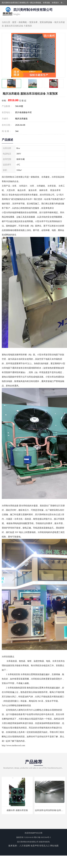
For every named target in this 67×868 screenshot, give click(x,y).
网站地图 (54, 845)
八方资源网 (24, 845)
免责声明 (34, 845)
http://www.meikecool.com (13, 745)
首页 (14, 22)
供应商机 (23, 22)
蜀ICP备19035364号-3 (42, 837)
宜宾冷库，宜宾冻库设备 (40, 22)
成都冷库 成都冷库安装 (17, 810)
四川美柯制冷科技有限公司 (27, 842)
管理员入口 (44, 845)
